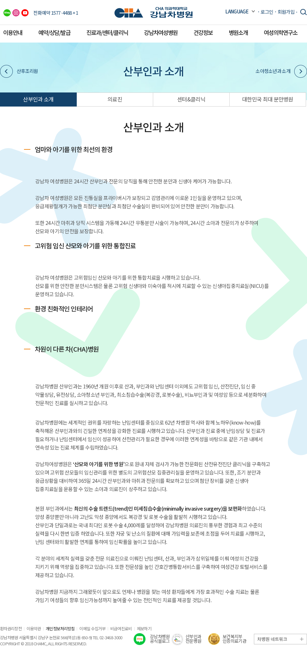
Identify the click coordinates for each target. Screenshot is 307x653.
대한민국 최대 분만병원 (267, 99)
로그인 (267, 11)
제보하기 (144, 628)
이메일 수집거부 (92, 628)
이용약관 (34, 628)
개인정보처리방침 (60, 628)
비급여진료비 (121, 628)
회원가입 (286, 11)
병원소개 (238, 32)
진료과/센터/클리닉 (107, 32)
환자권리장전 (11, 628)
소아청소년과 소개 (281, 71)
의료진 (114, 99)
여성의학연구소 (280, 32)
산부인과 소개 (38, 99)
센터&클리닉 (191, 99)
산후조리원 (19, 71)
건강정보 (203, 32)
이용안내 (12, 32)
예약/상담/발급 (54, 32)
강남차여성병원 (160, 32)
